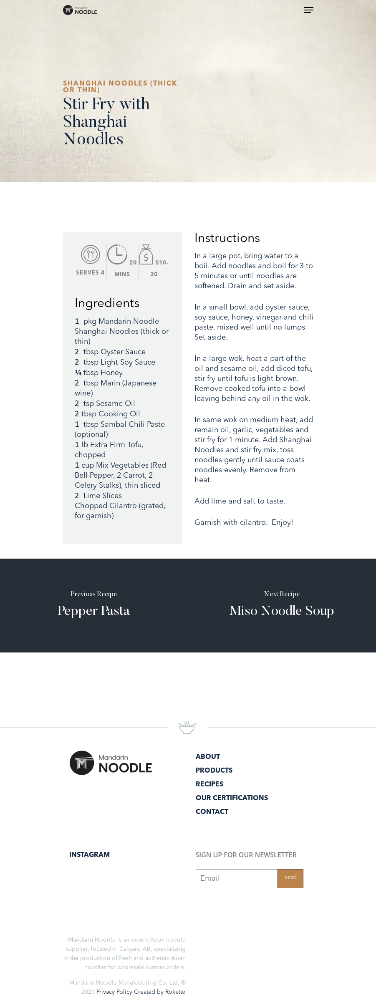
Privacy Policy (114, 992)
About (208, 757)
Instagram (89, 855)
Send (290, 878)
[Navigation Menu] (308, 10)
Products (214, 771)
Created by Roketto (160, 992)
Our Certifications (232, 798)
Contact (212, 812)
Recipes (209, 784)
